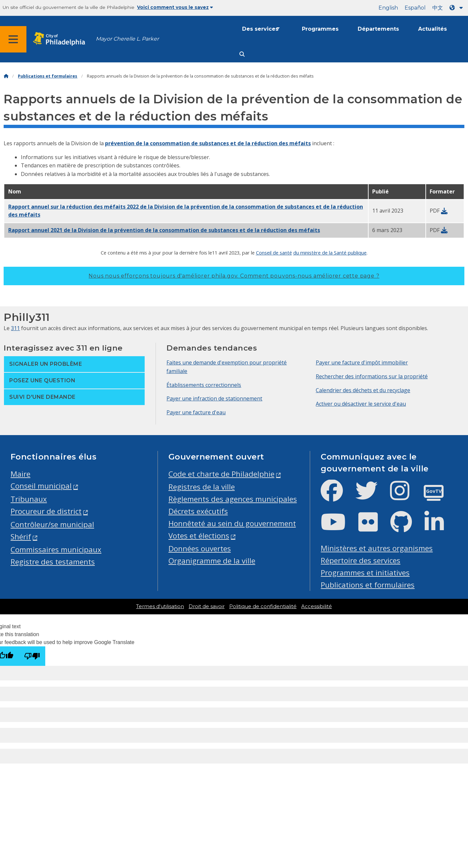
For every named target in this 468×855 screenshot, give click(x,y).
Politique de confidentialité (263, 606)
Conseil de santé (274, 252)
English (388, 8)
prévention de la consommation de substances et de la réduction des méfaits (208, 143)
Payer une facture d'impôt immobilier (362, 362)
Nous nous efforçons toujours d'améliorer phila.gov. (234, 276)
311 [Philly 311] (15, 328)
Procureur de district (46, 511)
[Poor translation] (32, 656)
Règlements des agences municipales (232, 499)
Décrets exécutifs (198, 511)
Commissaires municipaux (56, 549)
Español (415, 8)
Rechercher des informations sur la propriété (372, 376)
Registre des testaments (53, 562)
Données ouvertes (199, 548)
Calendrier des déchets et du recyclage (363, 390)
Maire (20, 474)
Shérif (21, 536)
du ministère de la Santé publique (330, 252)
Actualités (432, 29)
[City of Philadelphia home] (61, 39)
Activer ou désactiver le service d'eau (361, 403)
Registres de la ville (201, 487)
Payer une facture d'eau (196, 412)
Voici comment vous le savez (175, 7)
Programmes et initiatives (365, 572)
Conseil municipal (41, 486)
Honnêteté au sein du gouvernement (232, 523)
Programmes (320, 29)
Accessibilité (316, 606)
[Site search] (242, 54)
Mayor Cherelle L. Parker (127, 39)
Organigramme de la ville (211, 561)
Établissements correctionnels (203, 385)
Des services (260, 29)
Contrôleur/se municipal (52, 524)
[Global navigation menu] (13, 39)
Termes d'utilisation (160, 606)
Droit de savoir (207, 606)
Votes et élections (198, 535)
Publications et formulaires (47, 76)
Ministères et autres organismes (377, 548)
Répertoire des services (360, 560)
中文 (437, 8)
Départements (378, 29)
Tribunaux (29, 499)
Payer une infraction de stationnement (214, 398)
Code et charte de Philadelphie (221, 474)
